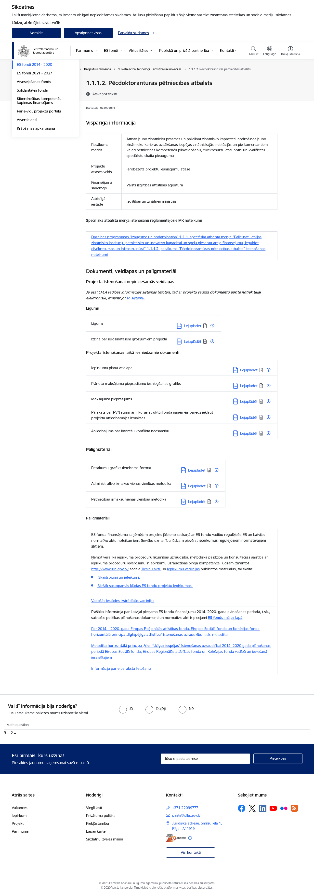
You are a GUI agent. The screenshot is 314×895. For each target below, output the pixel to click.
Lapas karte (95, 831)
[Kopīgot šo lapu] (290, 93)
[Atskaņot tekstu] (105, 94)
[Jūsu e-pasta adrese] (205, 759)
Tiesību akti (151, 569)
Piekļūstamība (97, 823)
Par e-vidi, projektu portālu (39, 164)
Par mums (20, 831)
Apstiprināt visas (88, 32)
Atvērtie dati (27, 172)
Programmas (28, 83)
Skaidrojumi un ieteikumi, (118, 577)
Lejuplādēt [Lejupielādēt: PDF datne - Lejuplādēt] (196, 486)
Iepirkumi (19, 815)
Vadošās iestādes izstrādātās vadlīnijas (122, 600)
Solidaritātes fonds (32, 143)
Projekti (18, 823)
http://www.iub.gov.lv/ (110, 569)
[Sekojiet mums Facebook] (241, 808)
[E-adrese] (176, 838)
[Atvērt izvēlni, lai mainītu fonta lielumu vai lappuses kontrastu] (290, 51)
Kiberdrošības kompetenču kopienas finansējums (39, 153)
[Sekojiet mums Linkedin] (262, 808)
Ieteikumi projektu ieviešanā (40, 109)
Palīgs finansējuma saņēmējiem (42, 91)
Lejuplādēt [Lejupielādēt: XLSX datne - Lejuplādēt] (248, 401)
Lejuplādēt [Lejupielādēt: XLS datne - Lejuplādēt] (248, 385)
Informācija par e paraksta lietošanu (121, 668)
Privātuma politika (101, 815)
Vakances (19, 807)
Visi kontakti (191, 852)
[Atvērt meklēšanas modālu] (254, 51)
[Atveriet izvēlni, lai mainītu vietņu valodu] (270, 51)
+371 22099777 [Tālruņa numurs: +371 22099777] (185, 807)
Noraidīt (36, 32)
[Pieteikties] (277, 759)
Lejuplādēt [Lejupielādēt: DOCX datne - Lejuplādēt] (192, 325)
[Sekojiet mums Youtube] (273, 808)
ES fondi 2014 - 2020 (34, 117)
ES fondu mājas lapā (225, 617)
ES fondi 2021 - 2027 (34, 126)
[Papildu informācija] (212, 325)
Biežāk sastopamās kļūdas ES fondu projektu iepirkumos (145, 585)
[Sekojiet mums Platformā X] (252, 808)
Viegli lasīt (94, 807)
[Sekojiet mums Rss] (294, 808)
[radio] (126, 709)
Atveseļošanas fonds (34, 134)
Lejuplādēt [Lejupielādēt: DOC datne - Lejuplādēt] (192, 341)
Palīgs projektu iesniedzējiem (40, 100)
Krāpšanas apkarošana (36, 181)
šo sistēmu (135, 298)
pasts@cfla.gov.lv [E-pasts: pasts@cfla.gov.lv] (186, 815)
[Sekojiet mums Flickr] (284, 808)
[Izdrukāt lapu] (290, 81)
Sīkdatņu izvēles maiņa (104, 839)
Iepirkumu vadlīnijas (183, 569)
